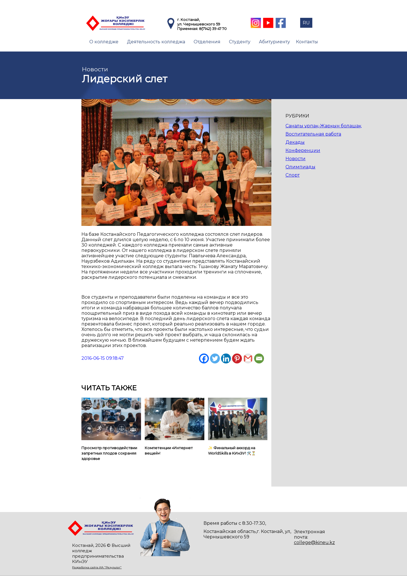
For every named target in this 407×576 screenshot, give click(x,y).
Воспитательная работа (313, 134)
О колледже (103, 41)
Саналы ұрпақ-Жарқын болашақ (323, 126)
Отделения (207, 41)
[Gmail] (248, 358)
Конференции (302, 150)
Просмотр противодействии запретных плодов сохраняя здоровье (109, 453)
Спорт (292, 175)
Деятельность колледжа (156, 41)
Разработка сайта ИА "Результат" (97, 567)
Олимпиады (300, 167)
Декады (295, 142)
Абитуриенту (274, 41)
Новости (295, 158)
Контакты (307, 41)
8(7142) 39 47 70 (213, 28)
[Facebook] (204, 358)
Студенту (239, 41)
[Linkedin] (226, 358)
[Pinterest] (237, 358)
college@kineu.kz (314, 542)
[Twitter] (215, 358)
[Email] (259, 358)
